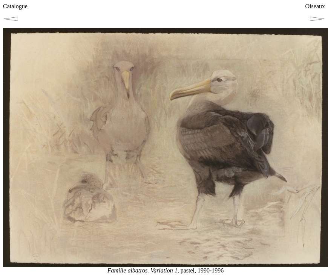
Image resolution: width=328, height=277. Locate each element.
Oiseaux (315, 6)
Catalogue (15, 6)
